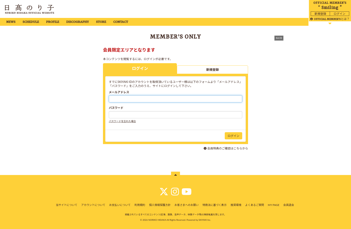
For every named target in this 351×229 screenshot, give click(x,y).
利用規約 (140, 205)
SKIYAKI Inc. (205, 219)
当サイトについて (66, 205)
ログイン (339, 13)
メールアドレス (119, 92)
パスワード (116, 108)
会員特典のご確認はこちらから (227, 148)
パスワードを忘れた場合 (122, 121)
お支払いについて (120, 205)
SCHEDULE (31, 22)
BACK (279, 38)
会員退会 (288, 205)
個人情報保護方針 (160, 205)
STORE (101, 22)
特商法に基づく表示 (215, 205)
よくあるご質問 (254, 205)
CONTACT (120, 22)
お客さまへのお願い (186, 205)
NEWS (10, 22)
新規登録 (320, 13)
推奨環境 (236, 205)
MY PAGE (273, 205)
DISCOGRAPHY (77, 22)
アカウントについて (93, 205)
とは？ (329, 19)
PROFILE (52, 22)
